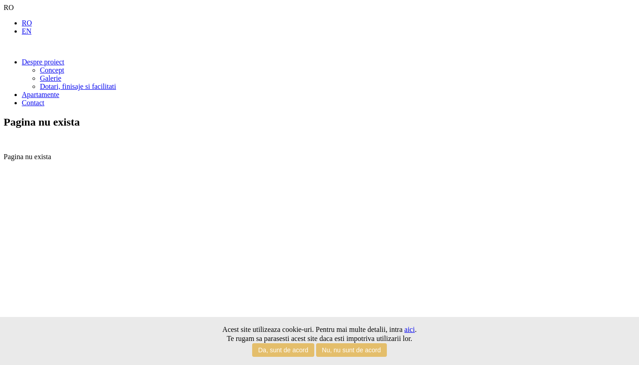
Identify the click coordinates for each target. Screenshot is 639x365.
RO (27, 23)
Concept (52, 70)
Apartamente (40, 94)
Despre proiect (43, 62)
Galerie (50, 78)
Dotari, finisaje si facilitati (78, 86)
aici (410, 329)
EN (26, 31)
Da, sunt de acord (283, 350)
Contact (33, 103)
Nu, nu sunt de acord (351, 350)
